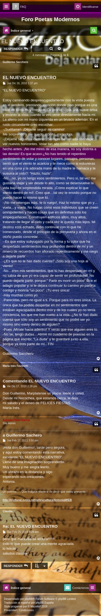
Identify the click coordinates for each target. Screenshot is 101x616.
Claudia (7, 511)
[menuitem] (19, 7)
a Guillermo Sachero (22, 435)
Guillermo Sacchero (15, 62)
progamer (16, 606)
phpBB (29, 598)
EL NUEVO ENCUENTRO (32, 41)
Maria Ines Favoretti (15, 365)
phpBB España (45, 602)
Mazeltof (35, 606)
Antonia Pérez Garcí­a (16, 420)
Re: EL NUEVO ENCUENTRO (30, 526)
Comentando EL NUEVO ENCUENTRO (39, 381)
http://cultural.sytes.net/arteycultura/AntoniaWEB (37, 499)
